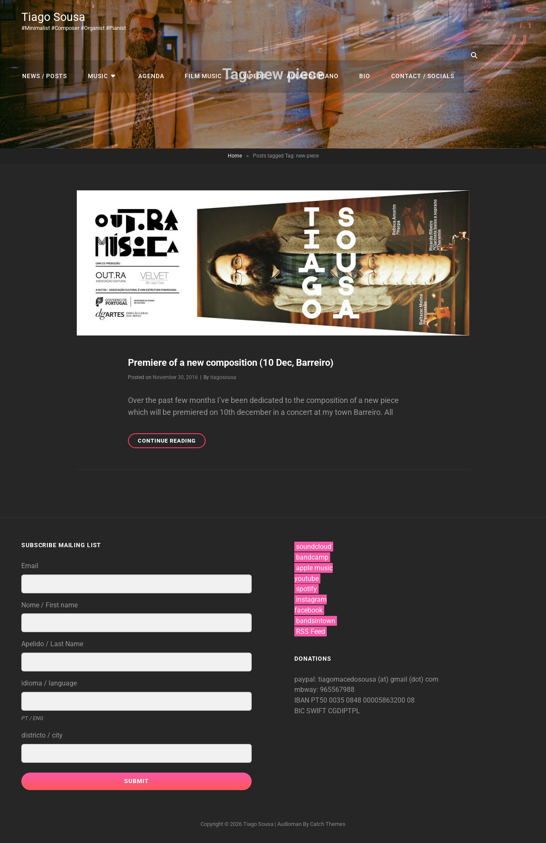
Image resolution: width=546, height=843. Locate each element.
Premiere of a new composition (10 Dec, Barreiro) (231, 362)
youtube (306, 578)
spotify (306, 589)
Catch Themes (328, 823)
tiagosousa (223, 377)
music (95, 55)
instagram (311, 599)
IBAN (302, 700)
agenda (144, 55)
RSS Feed (310, 631)
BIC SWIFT (311, 711)
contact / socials (406, 55)
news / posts (43, 55)
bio (350, 55)
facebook (308, 610)
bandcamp (312, 557)
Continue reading (172, 442)
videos (243, 55)
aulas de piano (300, 55)
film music (194, 55)
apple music (314, 567)
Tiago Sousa (54, 17)
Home (235, 156)
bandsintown (315, 621)
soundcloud (313, 547)
